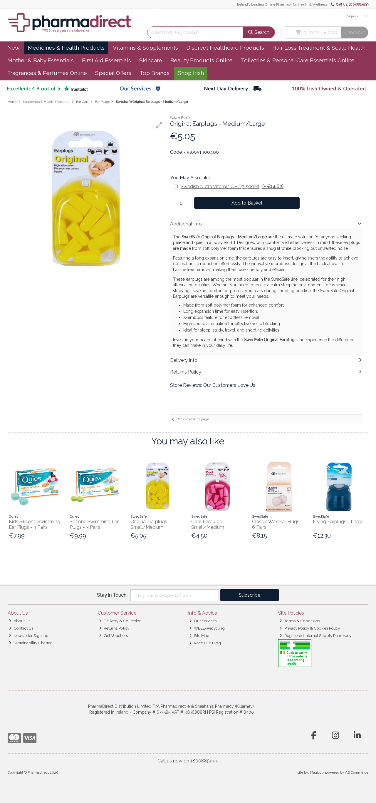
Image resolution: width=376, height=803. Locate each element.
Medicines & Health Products (66, 47)
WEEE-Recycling (207, 628)
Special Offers (113, 73)
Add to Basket (246, 203)
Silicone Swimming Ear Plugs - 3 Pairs (94, 524)
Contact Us (21, 628)
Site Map (199, 635)
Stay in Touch (111, 595)
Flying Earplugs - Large (338, 521)
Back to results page (193, 419)
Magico (315, 773)
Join (365, 16)
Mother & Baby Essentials (40, 60)
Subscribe (249, 595)
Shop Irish (191, 73)
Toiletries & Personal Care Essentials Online (298, 60)
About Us (19, 620)
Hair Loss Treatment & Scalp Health (318, 47)
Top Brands (154, 73)
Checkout (354, 32)
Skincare (150, 60)
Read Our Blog (205, 642)
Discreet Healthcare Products (225, 47)
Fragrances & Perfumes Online (47, 73)
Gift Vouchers (113, 635)
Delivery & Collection (120, 620)
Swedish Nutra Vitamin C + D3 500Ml (232, 186)
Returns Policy (114, 628)
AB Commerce (356, 773)
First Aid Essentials (106, 60)
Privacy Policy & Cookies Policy (309, 628)
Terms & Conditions (299, 620)
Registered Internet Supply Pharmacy (315, 635)
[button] (159, 125)
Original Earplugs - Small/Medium (150, 524)
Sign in (352, 16)
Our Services (202, 620)
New (13, 47)
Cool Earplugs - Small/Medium (208, 524)
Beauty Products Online (201, 60)
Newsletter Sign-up (28, 635)
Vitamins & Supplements (145, 47)
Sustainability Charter (30, 642)
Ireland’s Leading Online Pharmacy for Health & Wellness (282, 4)
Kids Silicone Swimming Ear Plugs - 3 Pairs (34, 524)
